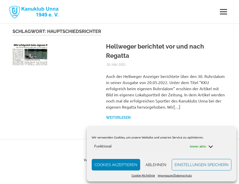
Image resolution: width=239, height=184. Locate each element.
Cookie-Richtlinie (143, 175)
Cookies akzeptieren (116, 165)
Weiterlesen (118, 118)
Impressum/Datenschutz (175, 175)
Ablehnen (155, 165)
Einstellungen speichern (202, 165)
